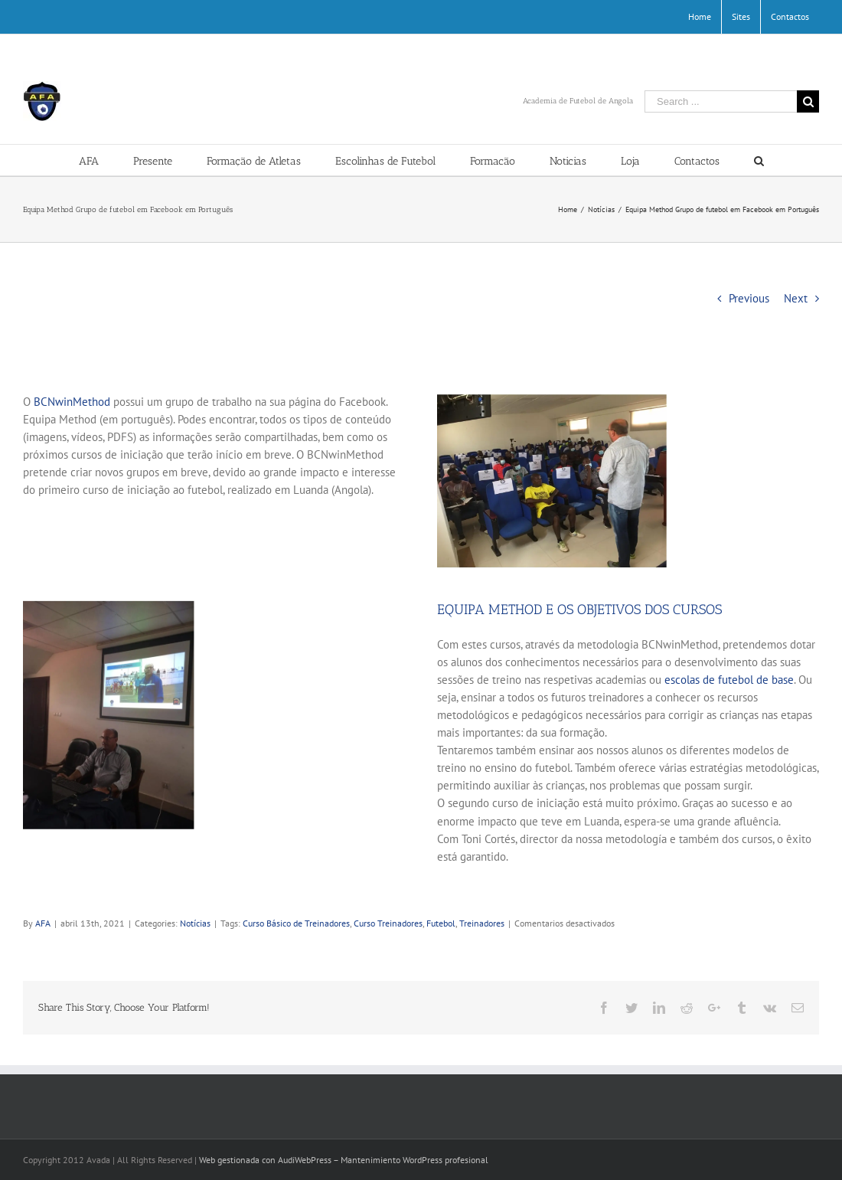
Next (796, 298)
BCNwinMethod (72, 401)
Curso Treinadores (388, 923)
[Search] (759, 160)
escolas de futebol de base (729, 679)
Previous (749, 298)
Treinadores (481, 923)
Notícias (195, 923)
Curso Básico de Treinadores (296, 923)
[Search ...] (721, 101)
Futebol (440, 923)
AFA (43, 923)
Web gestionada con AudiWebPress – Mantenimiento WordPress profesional (343, 1159)
